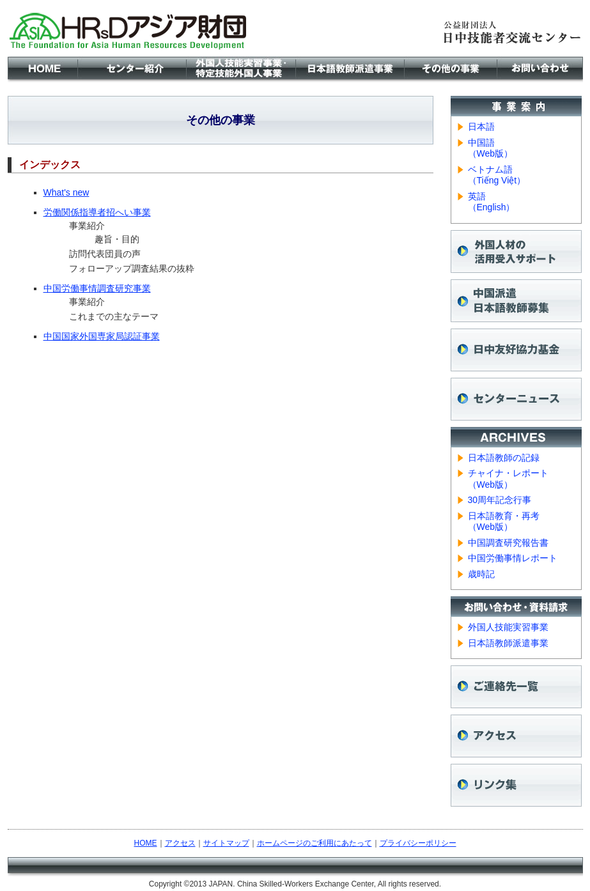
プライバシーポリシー (418, 843)
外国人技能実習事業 (508, 627)
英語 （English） (491, 202)
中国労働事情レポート (512, 558)
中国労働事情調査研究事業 (97, 288)
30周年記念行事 (500, 500)
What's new (66, 192)
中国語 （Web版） (490, 148)
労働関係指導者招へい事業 (97, 212)
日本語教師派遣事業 (508, 643)
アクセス (180, 843)
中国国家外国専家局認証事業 (101, 336)
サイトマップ (226, 843)
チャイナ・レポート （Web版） (508, 479)
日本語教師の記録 (504, 458)
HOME (145, 843)
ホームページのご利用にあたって (314, 843)
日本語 (481, 126)
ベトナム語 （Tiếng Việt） (497, 175)
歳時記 (481, 574)
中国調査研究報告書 (508, 543)
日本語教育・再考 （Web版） (504, 521)
